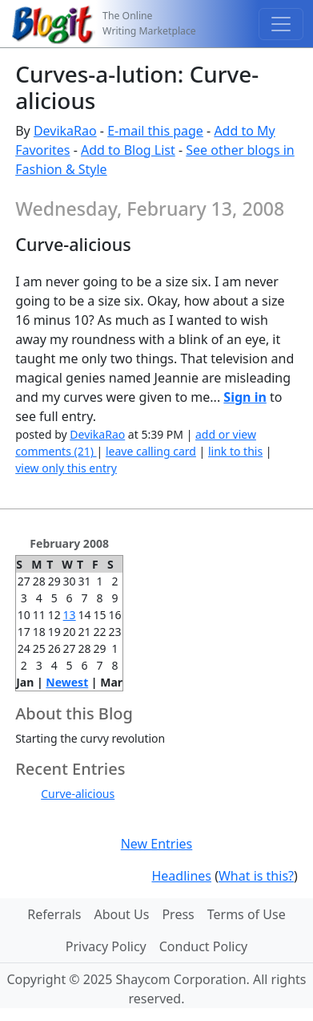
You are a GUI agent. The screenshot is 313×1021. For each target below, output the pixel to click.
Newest (67, 682)
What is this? (256, 876)
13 (69, 614)
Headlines (181, 876)
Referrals (54, 914)
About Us (121, 914)
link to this (235, 451)
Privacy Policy (106, 946)
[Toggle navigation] (281, 24)
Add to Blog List (128, 150)
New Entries (157, 844)
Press (178, 914)
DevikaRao (65, 131)
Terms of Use (246, 914)
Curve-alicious (77, 793)
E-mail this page (155, 131)
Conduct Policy (203, 946)
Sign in (244, 397)
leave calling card (151, 451)
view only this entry (66, 468)
